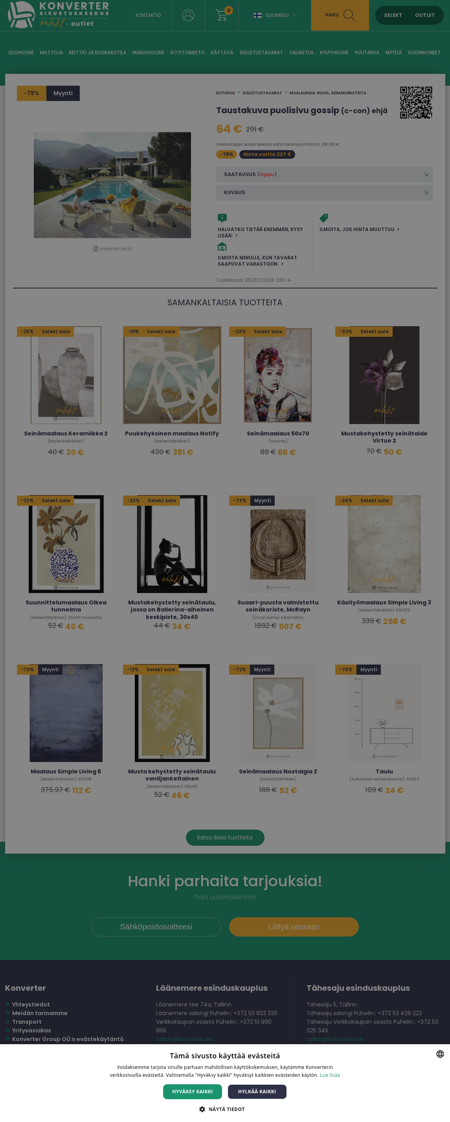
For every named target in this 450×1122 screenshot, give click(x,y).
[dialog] (225, 561)
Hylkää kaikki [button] (257, 1091)
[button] (224, 1109)
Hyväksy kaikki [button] (192, 1091)
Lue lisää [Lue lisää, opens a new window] (330, 1075)
